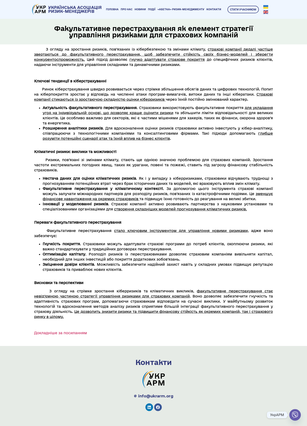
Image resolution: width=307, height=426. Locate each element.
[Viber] (295, 415)
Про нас (126, 9)
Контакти (213, 9)
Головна (112, 9)
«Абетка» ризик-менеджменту (181, 9)
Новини (140, 9)
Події (151, 9)
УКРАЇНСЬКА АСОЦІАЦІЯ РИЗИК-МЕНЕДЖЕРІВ (75, 9)
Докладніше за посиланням (60, 333)
